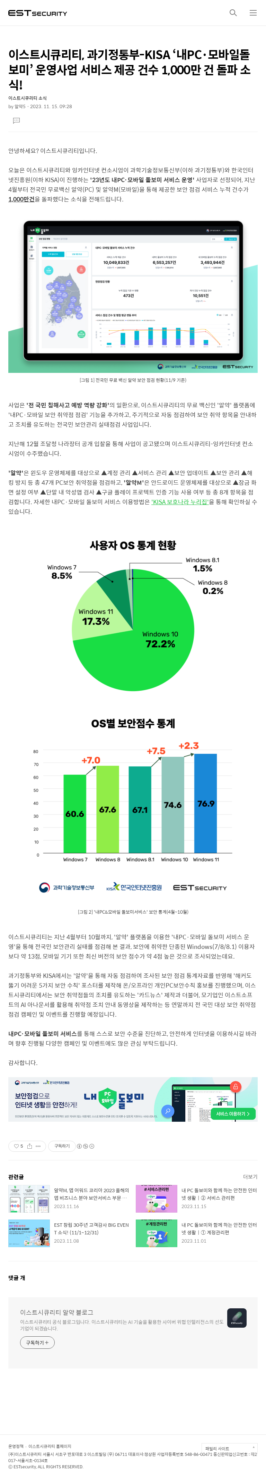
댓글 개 (16, 1277)
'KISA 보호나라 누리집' (180, 501)
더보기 (250, 1176)
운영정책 (16, 1446)
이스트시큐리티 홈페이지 (49, 1446)
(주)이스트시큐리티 (25, 1454)
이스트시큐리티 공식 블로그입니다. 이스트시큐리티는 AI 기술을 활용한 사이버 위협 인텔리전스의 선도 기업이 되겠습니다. (122, 1325)
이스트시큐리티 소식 (27, 98)
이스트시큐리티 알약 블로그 (57, 1312)
